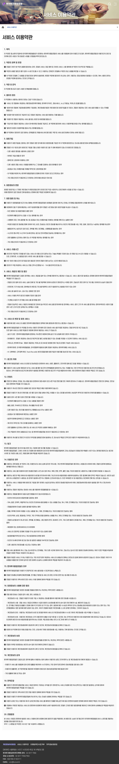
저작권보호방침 (51, 744)
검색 (110, 4)
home (3, 27)
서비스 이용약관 (12, 27)
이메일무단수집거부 (37, 744)
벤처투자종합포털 (12, 4)
